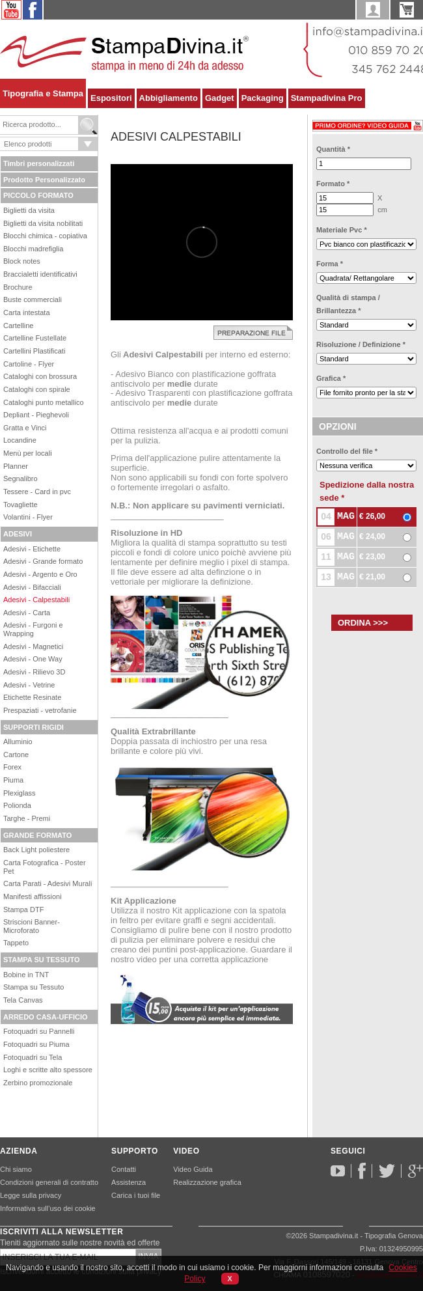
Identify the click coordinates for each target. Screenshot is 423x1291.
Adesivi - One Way (32, 659)
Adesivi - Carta (26, 613)
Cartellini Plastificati (34, 351)
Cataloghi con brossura (40, 376)
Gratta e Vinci (24, 428)
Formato (332, 183)
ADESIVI (17, 534)
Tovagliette (20, 504)
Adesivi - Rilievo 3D (34, 672)
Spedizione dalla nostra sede (367, 491)
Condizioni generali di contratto (49, 1182)
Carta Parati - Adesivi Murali (47, 883)
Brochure (18, 287)
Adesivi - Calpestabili (36, 600)
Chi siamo (16, 1169)
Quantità (333, 149)
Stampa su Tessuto (33, 987)
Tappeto (16, 943)
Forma (329, 264)
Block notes (21, 261)
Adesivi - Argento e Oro (40, 574)
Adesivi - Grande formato (43, 561)
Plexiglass (19, 793)
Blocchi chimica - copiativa (45, 236)
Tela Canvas (23, 1000)
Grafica (331, 378)
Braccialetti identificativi (40, 274)
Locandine (19, 440)
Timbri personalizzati (38, 163)
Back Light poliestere (36, 850)
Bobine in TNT (26, 975)
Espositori (111, 98)
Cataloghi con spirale (36, 389)
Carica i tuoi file (135, 1195)
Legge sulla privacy (30, 1195)
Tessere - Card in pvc (37, 491)
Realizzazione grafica (207, 1182)
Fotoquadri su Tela (32, 1057)
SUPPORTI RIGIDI (33, 727)
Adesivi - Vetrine (29, 685)
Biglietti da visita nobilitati (43, 223)
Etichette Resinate (32, 697)
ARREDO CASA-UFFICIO (45, 1017)
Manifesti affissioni (32, 896)
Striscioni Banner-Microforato (31, 926)
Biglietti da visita (29, 210)
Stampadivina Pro (326, 98)
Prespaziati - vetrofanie (40, 710)
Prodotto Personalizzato (44, 180)
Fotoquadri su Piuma (36, 1044)
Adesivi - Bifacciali (32, 587)
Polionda (17, 805)
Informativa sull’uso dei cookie (48, 1208)
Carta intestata (26, 312)
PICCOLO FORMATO (38, 195)
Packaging (262, 98)
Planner (15, 466)
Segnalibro (20, 478)
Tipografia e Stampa (43, 93)
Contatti (123, 1169)
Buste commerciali (32, 299)
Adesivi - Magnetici (33, 646)
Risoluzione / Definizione (360, 344)
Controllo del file (346, 451)
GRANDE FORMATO (37, 835)
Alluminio (18, 741)
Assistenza (128, 1182)
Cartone (16, 754)
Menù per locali (27, 453)
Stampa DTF (23, 909)
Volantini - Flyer (28, 517)
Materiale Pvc (341, 230)
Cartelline (18, 325)
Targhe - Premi (26, 818)
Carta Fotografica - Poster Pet (44, 867)
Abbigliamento (168, 98)
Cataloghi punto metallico (43, 402)
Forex (12, 767)
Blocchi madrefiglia (33, 249)
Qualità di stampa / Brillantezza (348, 304)
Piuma (13, 780)
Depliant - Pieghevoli (36, 415)
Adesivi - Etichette (32, 549)
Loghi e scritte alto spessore (47, 1070)
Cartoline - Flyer (28, 364)
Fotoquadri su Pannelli (38, 1031)
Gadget (219, 98)
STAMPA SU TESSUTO (41, 960)
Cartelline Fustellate (34, 338)
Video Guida (192, 1169)
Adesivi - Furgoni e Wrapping (33, 629)
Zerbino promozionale (37, 1083)
